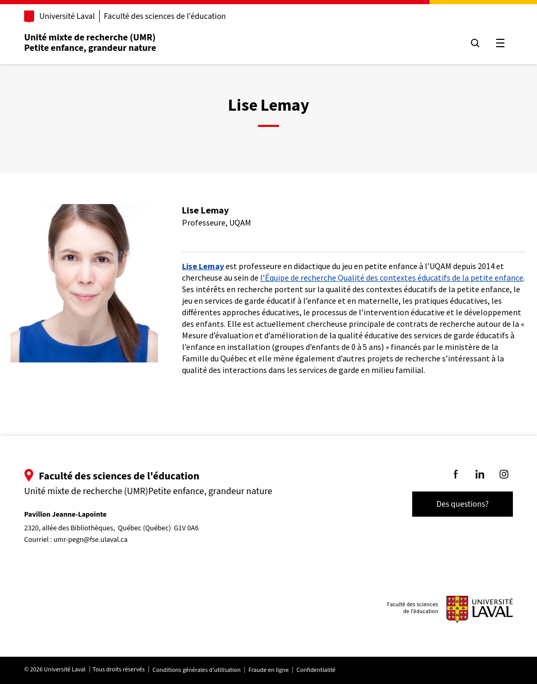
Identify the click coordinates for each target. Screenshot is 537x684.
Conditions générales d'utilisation (197, 670)
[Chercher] (475, 43)
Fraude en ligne (269, 670)
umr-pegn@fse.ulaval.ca (90, 540)
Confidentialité (315, 670)
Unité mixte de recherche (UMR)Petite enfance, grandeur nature (90, 43)
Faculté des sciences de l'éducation (165, 16)
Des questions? (462, 504)
